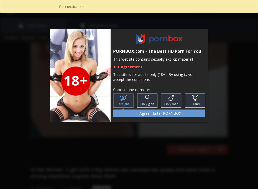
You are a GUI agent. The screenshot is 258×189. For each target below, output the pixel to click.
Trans (195, 101)
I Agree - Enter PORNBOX (159, 113)
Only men (171, 101)
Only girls (147, 101)
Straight (123, 101)
